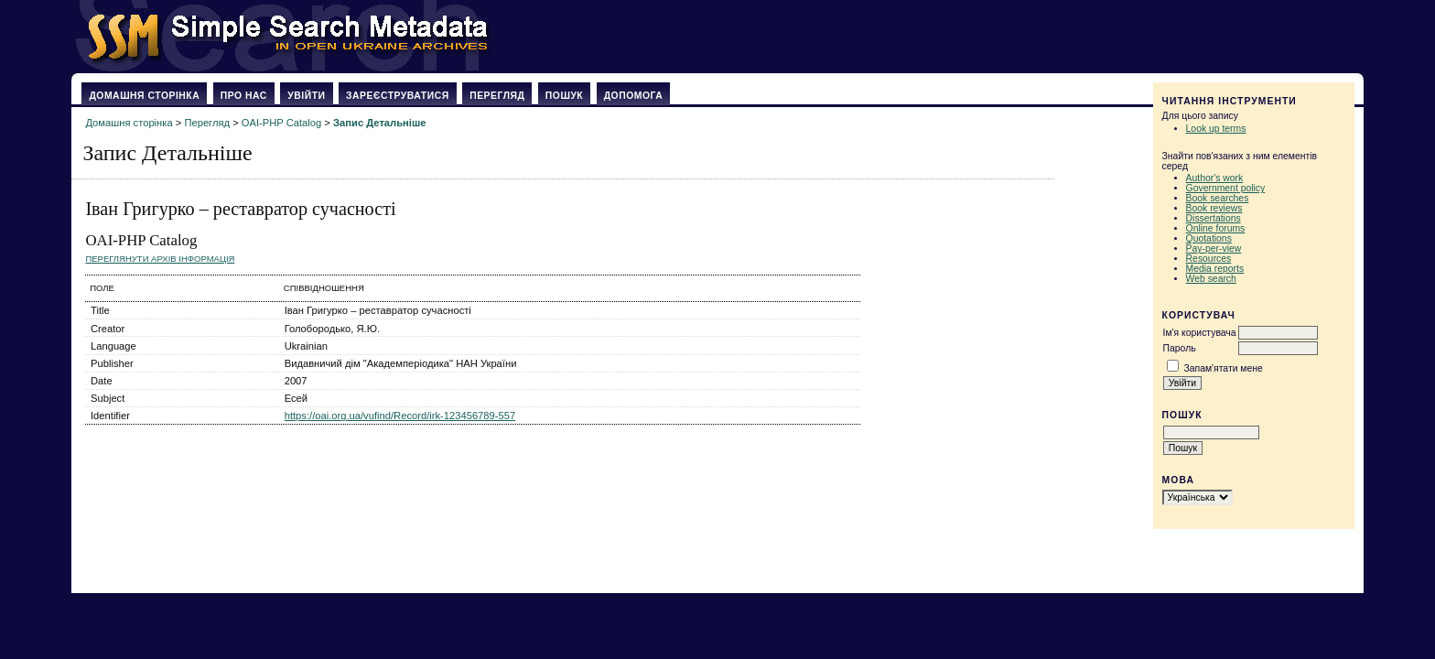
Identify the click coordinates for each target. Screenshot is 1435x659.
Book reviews (1214, 208)
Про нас (244, 96)
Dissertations (1213, 218)
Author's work (1215, 178)
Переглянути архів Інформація (159, 259)
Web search (1211, 279)
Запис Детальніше (379, 122)
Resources (1209, 259)
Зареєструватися (397, 96)
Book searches (1217, 198)
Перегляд (496, 96)
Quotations (1209, 238)
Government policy (1226, 188)
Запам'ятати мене (1222, 368)
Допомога (634, 96)
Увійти (306, 96)
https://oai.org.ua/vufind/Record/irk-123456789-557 (400, 415)
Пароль (1179, 348)
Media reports (1215, 269)
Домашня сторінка (144, 96)
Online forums (1216, 228)
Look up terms (1216, 129)
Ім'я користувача (1199, 333)
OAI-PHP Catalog (281, 122)
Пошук (564, 96)
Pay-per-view (1214, 248)
